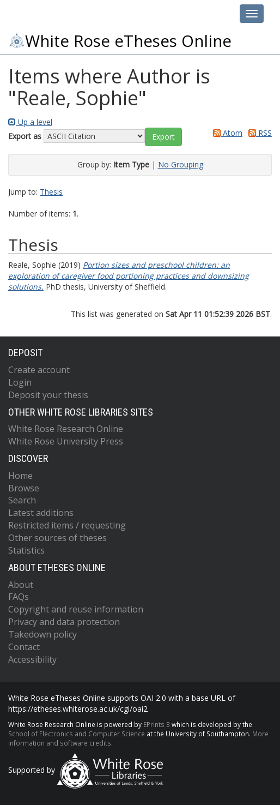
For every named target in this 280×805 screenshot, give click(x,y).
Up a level (30, 122)
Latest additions (41, 513)
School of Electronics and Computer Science (76, 733)
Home (20, 476)
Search (22, 500)
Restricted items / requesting (67, 525)
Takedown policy (42, 634)
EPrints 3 (156, 724)
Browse (23, 488)
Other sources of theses (57, 538)
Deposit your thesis (48, 395)
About (20, 585)
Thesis (51, 192)
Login (20, 382)
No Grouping (180, 164)
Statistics (26, 550)
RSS (258, 133)
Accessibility (32, 659)
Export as (24, 136)
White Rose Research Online (65, 429)
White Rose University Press (65, 441)
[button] (163, 137)
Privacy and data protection (64, 622)
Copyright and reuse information (75, 609)
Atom (225, 133)
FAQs (18, 597)
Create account (39, 370)
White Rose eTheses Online (120, 41)
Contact (24, 647)
